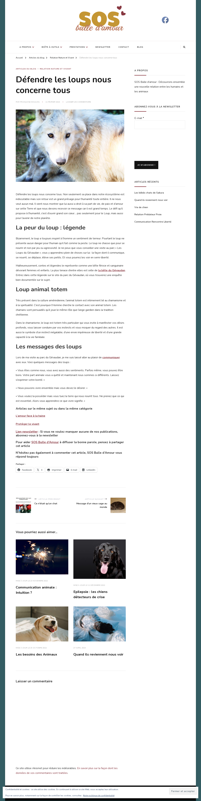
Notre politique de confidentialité (98, 795)
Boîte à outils (50, 47)
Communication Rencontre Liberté (152, 221)
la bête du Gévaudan (111, 270)
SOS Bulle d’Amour (45, 442)
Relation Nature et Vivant (55, 69)
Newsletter (102, 47)
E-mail (139, 118)
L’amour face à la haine (30, 416)
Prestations (77, 47)
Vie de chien (141, 207)
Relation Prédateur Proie (148, 214)
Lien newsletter (27, 431)
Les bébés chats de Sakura (149, 192)
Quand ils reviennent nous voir (98, 654)
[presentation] (148, 145)
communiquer (111, 357)
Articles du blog (26, 69)
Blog (140, 47)
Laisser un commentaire (78, 102)
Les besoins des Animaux (37, 654)
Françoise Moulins (29, 102)
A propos (25, 47)
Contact (123, 47)
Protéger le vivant (27, 424)
